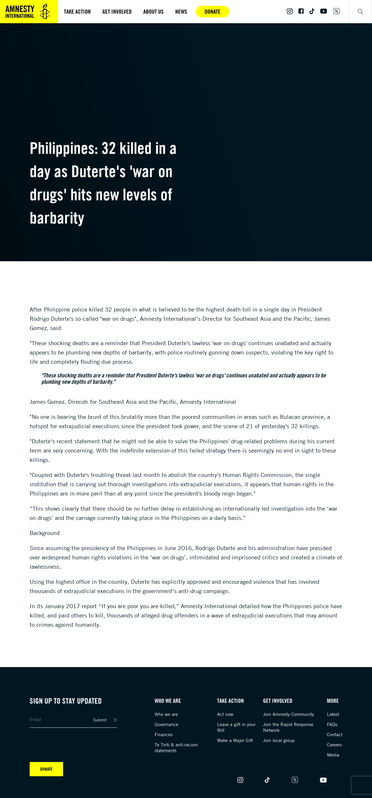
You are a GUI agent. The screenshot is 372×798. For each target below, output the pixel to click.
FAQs (332, 724)
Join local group (279, 740)
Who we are (166, 714)
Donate (213, 11)
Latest (333, 714)
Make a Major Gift (235, 740)
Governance (166, 724)
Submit (100, 719)
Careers (334, 744)
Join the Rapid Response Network (288, 727)
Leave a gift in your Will (236, 727)
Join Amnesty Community (288, 714)
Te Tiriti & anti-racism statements (176, 747)
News (181, 11)
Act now (225, 714)
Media (333, 755)
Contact (334, 734)
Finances (164, 734)
